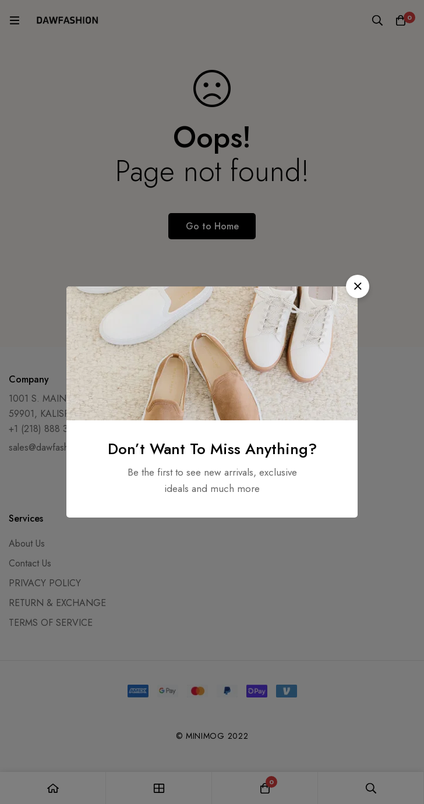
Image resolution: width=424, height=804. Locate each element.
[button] (357, 286)
